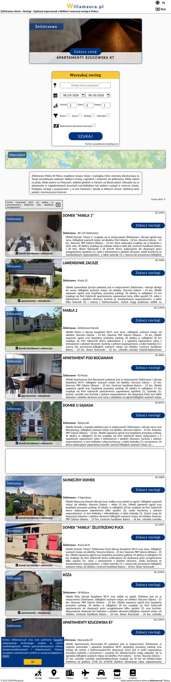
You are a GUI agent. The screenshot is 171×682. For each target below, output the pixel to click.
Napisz (167, 680)
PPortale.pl (18, 680)
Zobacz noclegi (148, 225)
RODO (5, 656)
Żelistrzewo (14, 219)
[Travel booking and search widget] (88, 461)
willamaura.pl (85, 6)
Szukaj (85, 136)
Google (58, 639)
